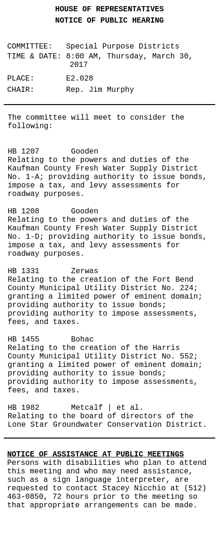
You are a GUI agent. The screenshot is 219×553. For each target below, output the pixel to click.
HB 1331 (23, 271)
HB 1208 (23, 211)
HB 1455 (23, 339)
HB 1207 (23, 151)
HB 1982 (23, 408)
